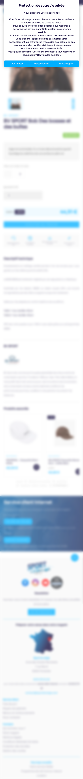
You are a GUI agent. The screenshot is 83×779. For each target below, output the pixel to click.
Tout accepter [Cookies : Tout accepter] (66, 63)
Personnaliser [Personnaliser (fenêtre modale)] (41, 63)
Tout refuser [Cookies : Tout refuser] (16, 63)
